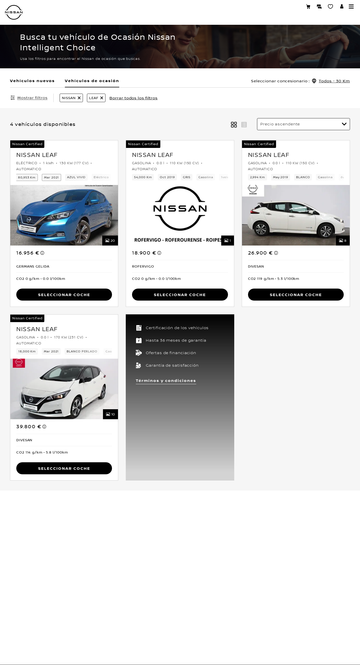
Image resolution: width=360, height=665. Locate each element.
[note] (42, 252)
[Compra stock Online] (308, 7)
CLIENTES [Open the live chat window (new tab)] (281, 69)
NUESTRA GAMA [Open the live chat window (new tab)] (287, 39)
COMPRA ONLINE (286, 223)
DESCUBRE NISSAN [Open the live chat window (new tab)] (289, 88)
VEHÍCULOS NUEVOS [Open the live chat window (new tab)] (291, 49)
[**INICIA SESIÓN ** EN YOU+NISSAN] (341, 8)
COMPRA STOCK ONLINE (293, 213)
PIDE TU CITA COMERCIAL (294, 204)
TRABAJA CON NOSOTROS (294, 184)
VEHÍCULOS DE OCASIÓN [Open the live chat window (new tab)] (295, 59)
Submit (279, 27)
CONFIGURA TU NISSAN (292, 116)
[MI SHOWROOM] (330, 7)
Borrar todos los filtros (133, 98)
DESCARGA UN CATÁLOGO (294, 155)
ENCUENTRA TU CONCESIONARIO (300, 126)
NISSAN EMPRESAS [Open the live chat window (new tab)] (289, 78)
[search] (312, 28)
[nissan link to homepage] (14, 12)
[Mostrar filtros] (28, 97)
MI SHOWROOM (285, 145)
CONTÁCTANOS (285, 165)
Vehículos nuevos (32, 80)
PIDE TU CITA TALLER (290, 194)
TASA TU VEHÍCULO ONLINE (295, 135)
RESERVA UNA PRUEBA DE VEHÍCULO (303, 174)
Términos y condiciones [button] (166, 380)
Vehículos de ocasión (92, 80)
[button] (351, 6)
